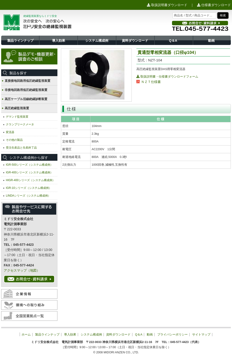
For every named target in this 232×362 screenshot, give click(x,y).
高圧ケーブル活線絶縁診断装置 (26, 99)
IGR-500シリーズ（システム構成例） (29, 164)
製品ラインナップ (20, 40)
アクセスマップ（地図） (22, 270)
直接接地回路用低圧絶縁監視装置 (27, 80)
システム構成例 (96, 40)
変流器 (10, 132)
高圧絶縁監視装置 (17, 108)
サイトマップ (201, 334)
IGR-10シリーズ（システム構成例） (29, 188)
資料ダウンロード (135, 40)
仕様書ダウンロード (214, 5)
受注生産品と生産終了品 (21, 147)
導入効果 (58, 40)
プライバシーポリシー (172, 334)
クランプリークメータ (20, 124)
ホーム (26, 334)
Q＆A (173, 40)
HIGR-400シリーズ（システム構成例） (30, 180)
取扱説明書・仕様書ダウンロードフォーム (167, 76)
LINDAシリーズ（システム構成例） (28, 195)
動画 (211, 40)
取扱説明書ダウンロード (167, 5)
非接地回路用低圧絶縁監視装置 (26, 90)
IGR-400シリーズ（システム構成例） (29, 172)
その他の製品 (14, 140)
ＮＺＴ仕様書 (151, 82)
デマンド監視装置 (17, 116)
